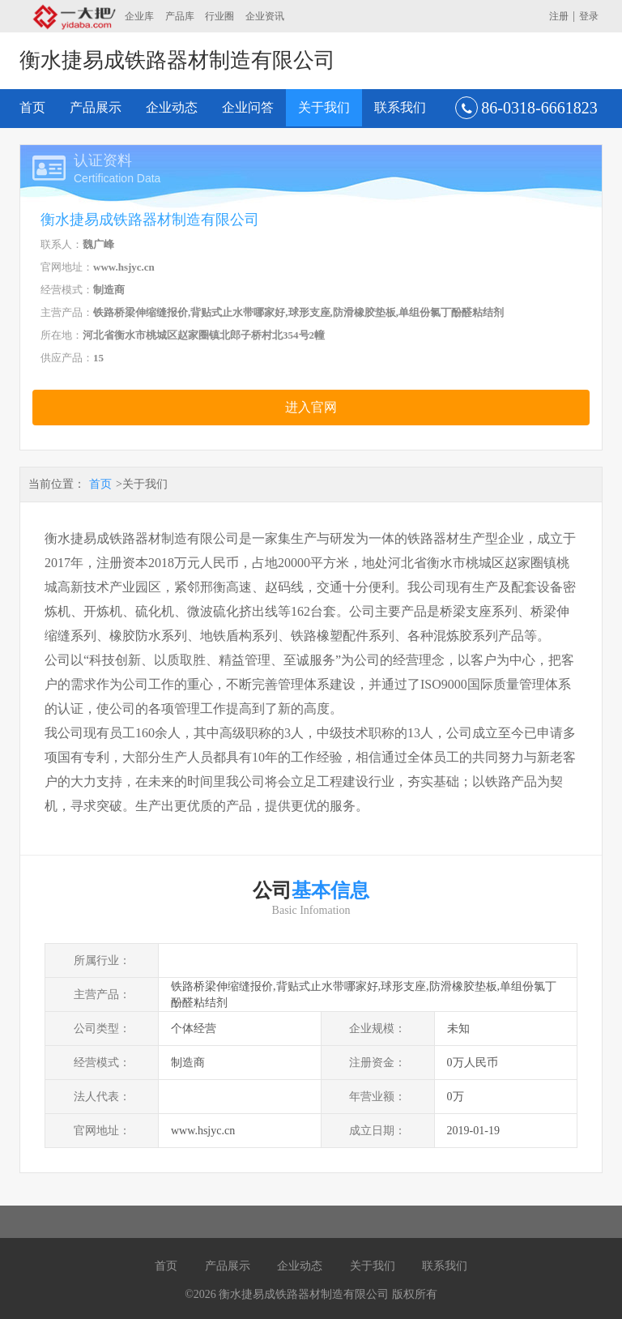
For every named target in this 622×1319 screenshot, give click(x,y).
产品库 (179, 16)
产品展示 (95, 107)
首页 (32, 107)
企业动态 (172, 107)
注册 (559, 16)
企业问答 (248, 107)
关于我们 (324, 107)
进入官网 (311, 407)
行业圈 (219, 16)
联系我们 (400, 107)
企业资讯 (264, 16)
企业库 (139, 16)
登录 (589, 16)
